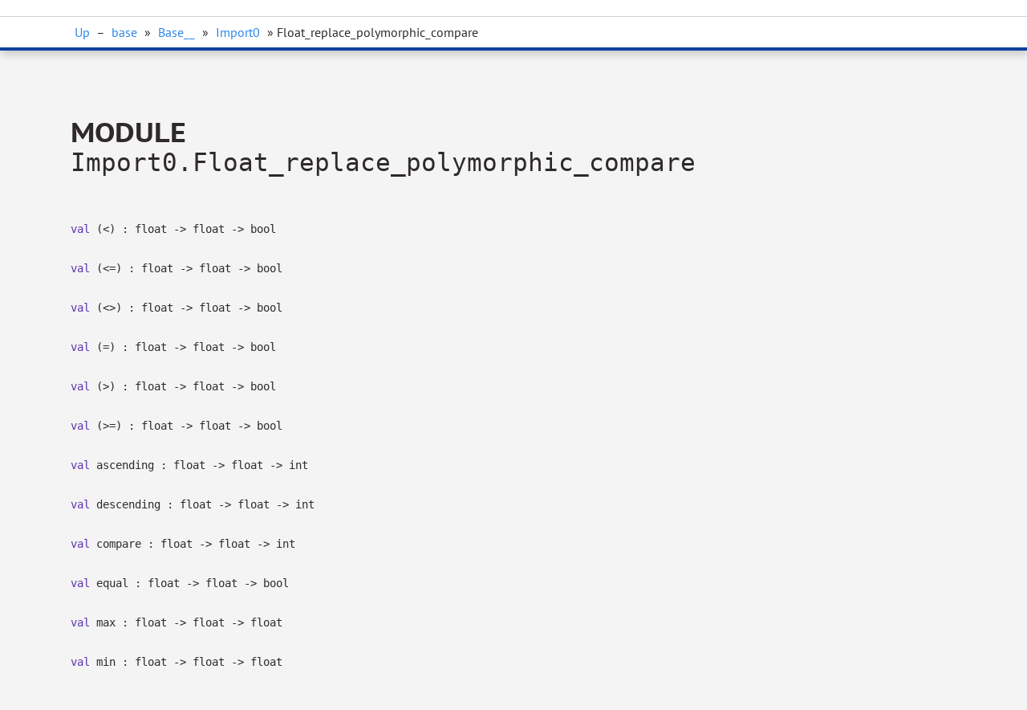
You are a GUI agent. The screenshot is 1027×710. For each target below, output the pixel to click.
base (124, 32)
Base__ (176, 32)
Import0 (238, 32)
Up (82, 32)
